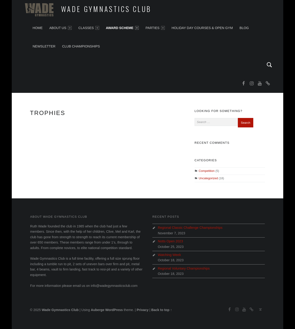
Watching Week (169, 255)
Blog (244, 28)
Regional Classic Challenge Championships (190, 227)
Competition (207, 171)
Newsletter (44, 46)
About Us (60, 28)
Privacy (143, 310)
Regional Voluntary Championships (184, 268)
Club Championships (81, 46)
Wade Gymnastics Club (106, 9)
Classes (88, 28)
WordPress (114, 310)
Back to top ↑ (161, 310)
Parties (155, 28)
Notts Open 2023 (170, 241)
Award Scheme (122, 28)
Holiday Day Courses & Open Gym (202, 28)
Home (38, 28)
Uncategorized (208, 178)
